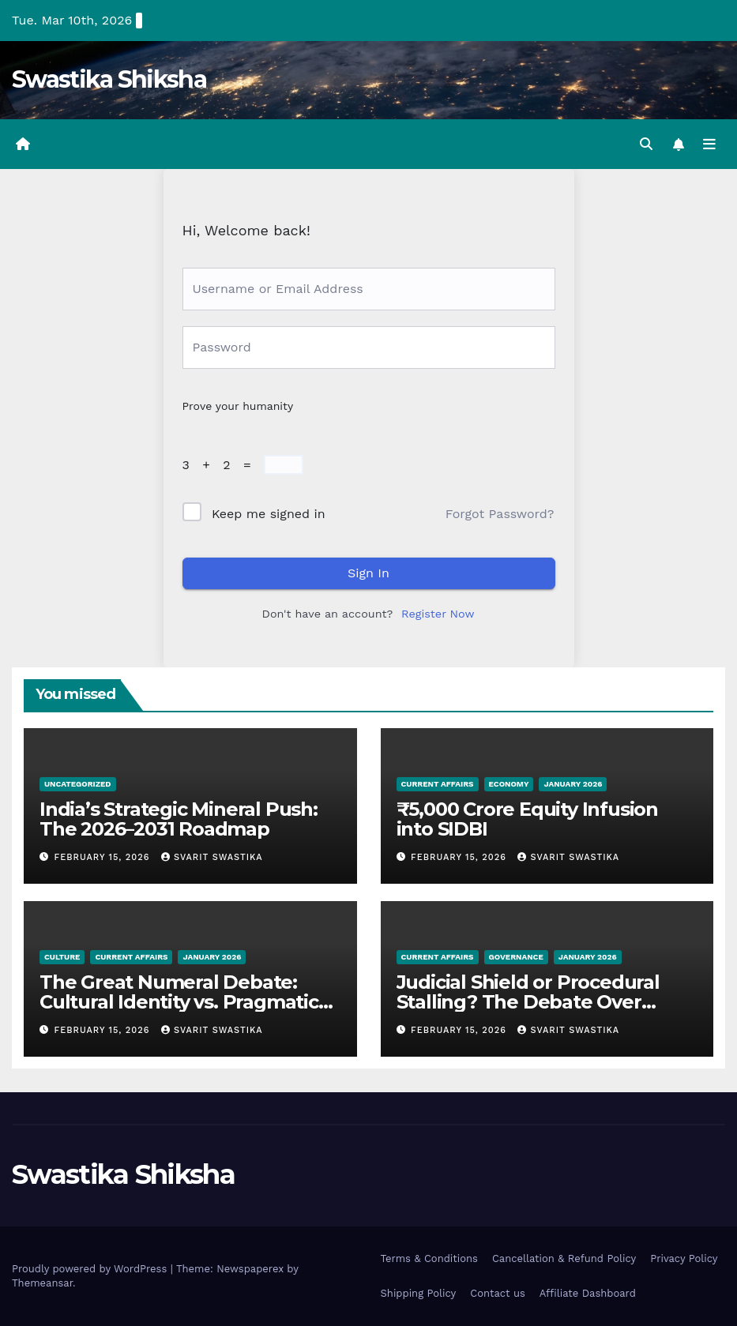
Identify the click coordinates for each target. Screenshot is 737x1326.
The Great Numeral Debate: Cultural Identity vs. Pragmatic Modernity (178, 1002)
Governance (516, 956)
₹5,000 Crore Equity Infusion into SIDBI (527, 819)
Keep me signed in (268, 513)
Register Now (437, 613)
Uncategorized (77, 783)
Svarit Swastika (212, 857)
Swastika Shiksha (109, 79)
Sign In (368, 572)
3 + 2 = (221, 464)
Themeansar (42, 1283)
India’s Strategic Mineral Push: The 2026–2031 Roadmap (178, 819)
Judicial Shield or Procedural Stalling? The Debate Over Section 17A (528, 1002)
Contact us (497, 1293)
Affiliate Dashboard (588, 1293)
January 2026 (572, 783)
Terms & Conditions (429, 1258)
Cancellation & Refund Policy (564, 1258)
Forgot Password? (500, 513)
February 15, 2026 (104, 857)
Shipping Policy (419, 1293)
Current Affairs (437, 783)
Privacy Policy (683, 1258)
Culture (62, 956)
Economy (509, 783)
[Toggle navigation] (709, 144)
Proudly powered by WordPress (91, 1269)
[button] (646, 144)
